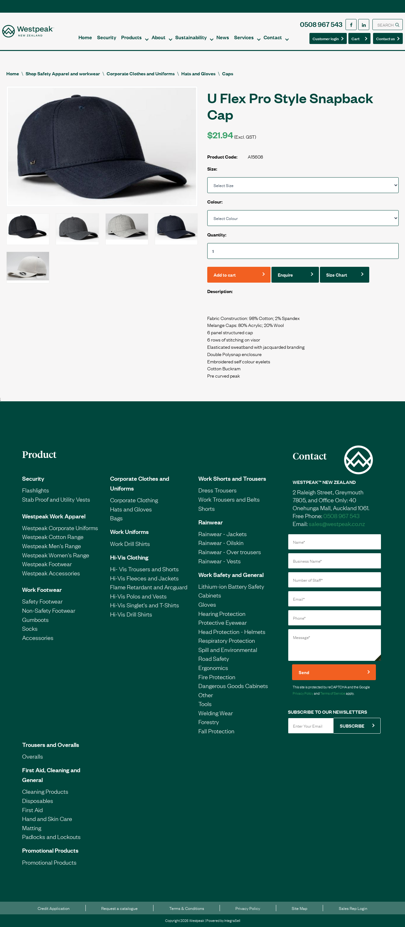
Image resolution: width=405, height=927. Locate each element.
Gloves (207, 604)
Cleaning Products (45, 791)
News (222, 37)
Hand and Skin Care (47, 818)
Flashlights (35, 490)
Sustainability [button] (191, 37)
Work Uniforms (129, 531)
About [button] (158, 37)
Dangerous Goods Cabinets (233, 685)
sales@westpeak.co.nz (337, 523)
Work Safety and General (231, 574)
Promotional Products (50, 850)
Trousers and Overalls (50, 744)
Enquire (285, 274)
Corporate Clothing (134, 500)
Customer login (326, 38)
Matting (31, 827)
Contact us (386, 38)
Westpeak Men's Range (51, 545)
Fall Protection (216, 731)
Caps (227, 73)
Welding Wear (215, 713)
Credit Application (54, 908)
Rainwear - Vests (219, 561)
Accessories (37, 637)
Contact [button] (273, 37)
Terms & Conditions (186, 908)
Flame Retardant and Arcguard (148, 587)
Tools (205, 703)
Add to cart (225, 274)
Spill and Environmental (227, 649)
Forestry (208, 721)
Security (106, 37)
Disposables (37, 800)
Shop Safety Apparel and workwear (63, 73)
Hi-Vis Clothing (129, 557)
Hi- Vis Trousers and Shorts (144, 569)
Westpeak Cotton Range (53, 536)
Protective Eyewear (222, 622)
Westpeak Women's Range (55, 555)
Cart (358, 38)
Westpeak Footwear (47, 563)
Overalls (32, 756)
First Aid (32, 809)
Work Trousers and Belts (229, 499)
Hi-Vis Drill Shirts (131, 614)
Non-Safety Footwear (48, 610)
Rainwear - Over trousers (229, 551)
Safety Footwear (42, 601)
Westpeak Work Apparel (53, 516)
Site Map (299, 908)
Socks (30, 628)
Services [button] (244, 37)
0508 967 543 (321, 23)
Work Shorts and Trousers (232, 478)
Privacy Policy (303, 693)
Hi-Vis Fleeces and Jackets (144, 578)
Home (85, 37)
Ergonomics (213, 667)
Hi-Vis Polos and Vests (138, 596)
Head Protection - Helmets (231, 631)
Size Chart (336, 274)
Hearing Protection (222, 613)
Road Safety (213, 658)
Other (205, 694)
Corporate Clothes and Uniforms (141, 73)
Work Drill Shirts (130, 543)
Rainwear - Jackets (222, 533)
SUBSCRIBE (352, 725)
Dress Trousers (217, 490)
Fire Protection (216, 676)
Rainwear (210, 522)
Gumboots (35, 619)
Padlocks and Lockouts (51, 836)
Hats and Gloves (198, 73)
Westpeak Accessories (51, 573)
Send (304, 672)
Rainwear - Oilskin (221, 542)
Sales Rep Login (353, 908)
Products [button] (131, 37)
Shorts (206, 508)
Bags (116, 518)
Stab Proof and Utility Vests (56, 499)
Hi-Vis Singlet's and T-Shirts (144, 605)
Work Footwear (42, 589)
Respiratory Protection (226, 640)
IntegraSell (232, 920)
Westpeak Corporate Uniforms (60, 527)
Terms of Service (332, 693)
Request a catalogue (119, 908)
